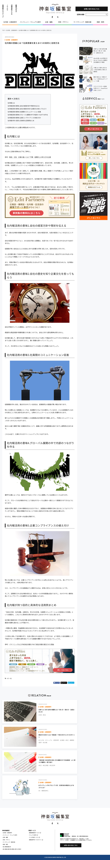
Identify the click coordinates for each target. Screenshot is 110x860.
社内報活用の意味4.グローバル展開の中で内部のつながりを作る (28, 115)
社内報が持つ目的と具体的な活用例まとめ (21, 121)
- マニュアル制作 (33, 835)
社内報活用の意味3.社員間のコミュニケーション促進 (24, 112)
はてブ (71, 683)
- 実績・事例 (5, 844)
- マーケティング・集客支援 (8, 842)
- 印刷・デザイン (6, 840)
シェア (56, 683)
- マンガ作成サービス (34, 837)
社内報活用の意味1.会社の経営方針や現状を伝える (24, 106)
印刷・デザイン (63, 22)
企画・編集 (49, 22)
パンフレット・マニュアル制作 (30, 22)
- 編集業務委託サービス (35, 833)
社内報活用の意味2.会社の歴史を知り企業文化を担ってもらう (27, 109)
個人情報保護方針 (7, 847)
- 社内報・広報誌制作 (7, 833)
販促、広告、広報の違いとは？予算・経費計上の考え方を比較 (30, 157)
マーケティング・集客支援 (82, 22)
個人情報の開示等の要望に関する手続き (12, 849)
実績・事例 (100, 22)
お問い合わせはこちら (91, 9)
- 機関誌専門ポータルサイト (36, 840)
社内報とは (11, 103)
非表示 (16, 98)
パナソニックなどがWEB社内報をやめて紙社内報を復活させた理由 (31, 644)
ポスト (63, 683)
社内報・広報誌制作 (10, 22)
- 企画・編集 (5, 837)
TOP (3, 30)
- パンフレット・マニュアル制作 (9, 835)
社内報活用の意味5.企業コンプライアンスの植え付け (24, 118)
